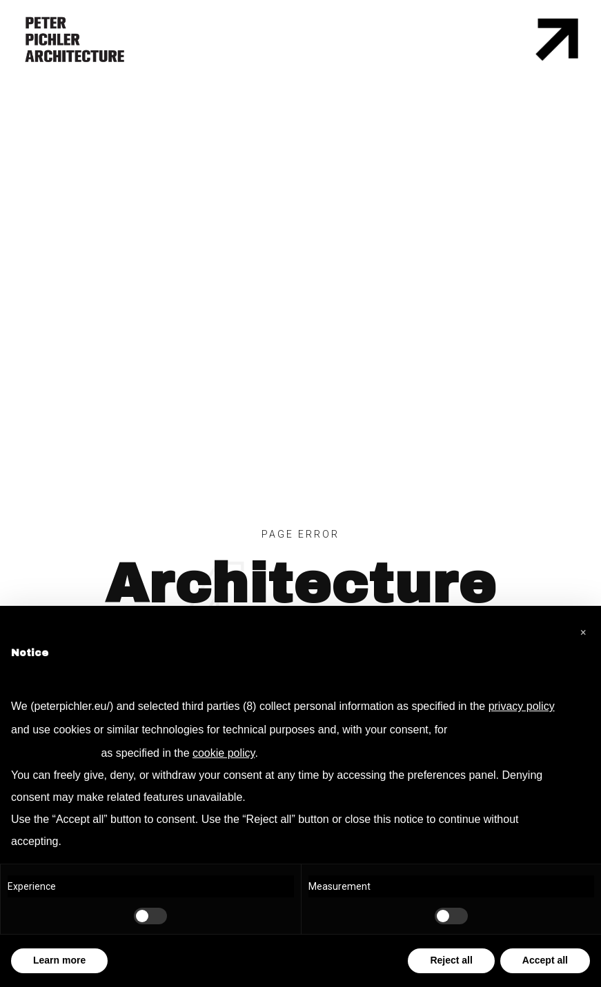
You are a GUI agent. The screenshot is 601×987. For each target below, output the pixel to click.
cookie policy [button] (224, 753)
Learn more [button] (59, 960)
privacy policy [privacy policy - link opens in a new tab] (522, 706)
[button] (583, 628)
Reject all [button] (451, 960)
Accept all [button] (545, 960)
